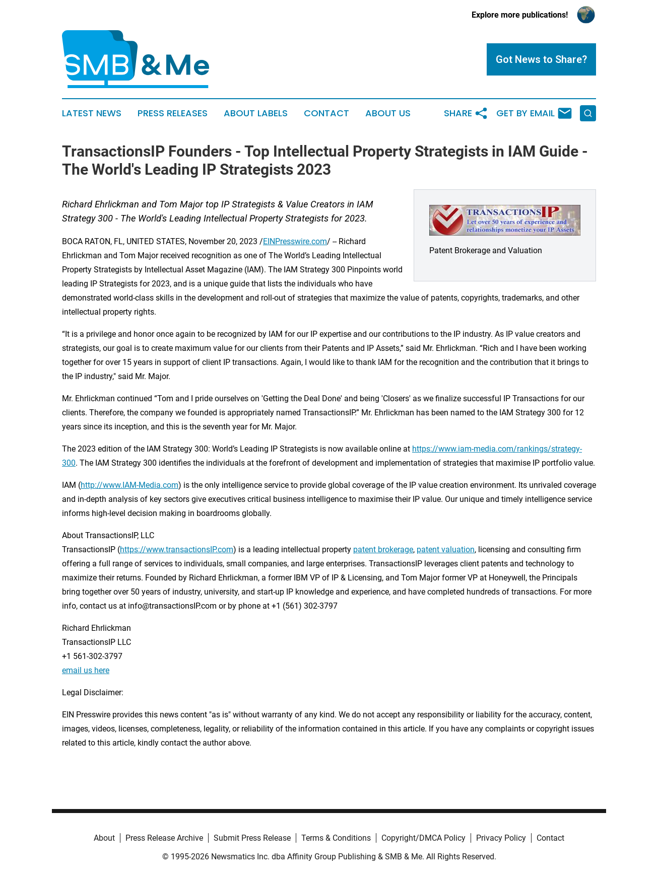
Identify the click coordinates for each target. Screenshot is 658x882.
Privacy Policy (501, 838)
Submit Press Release (252, 838)
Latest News (91, 113)
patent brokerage (383, 549)
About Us (388, 113)
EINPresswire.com (295, 241)
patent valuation (446, 549)
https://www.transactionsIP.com (176, 549)
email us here (85, 670)
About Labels (256, 113)
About (104, 838)
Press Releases (173, 113)
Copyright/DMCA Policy (423, 838)
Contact (326, 113)
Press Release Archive (164, 838)
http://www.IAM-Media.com (129, 485)
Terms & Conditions (336, 838)
